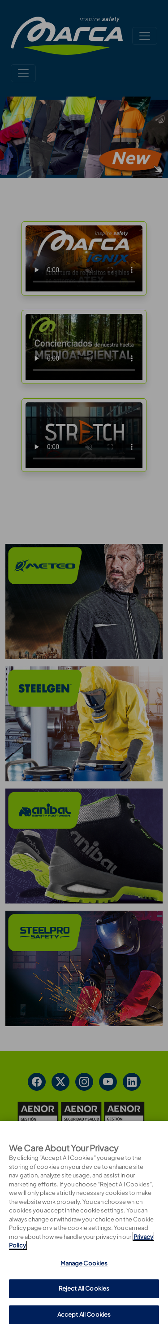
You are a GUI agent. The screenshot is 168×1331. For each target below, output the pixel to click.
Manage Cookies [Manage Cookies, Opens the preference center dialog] (84, 1305)
